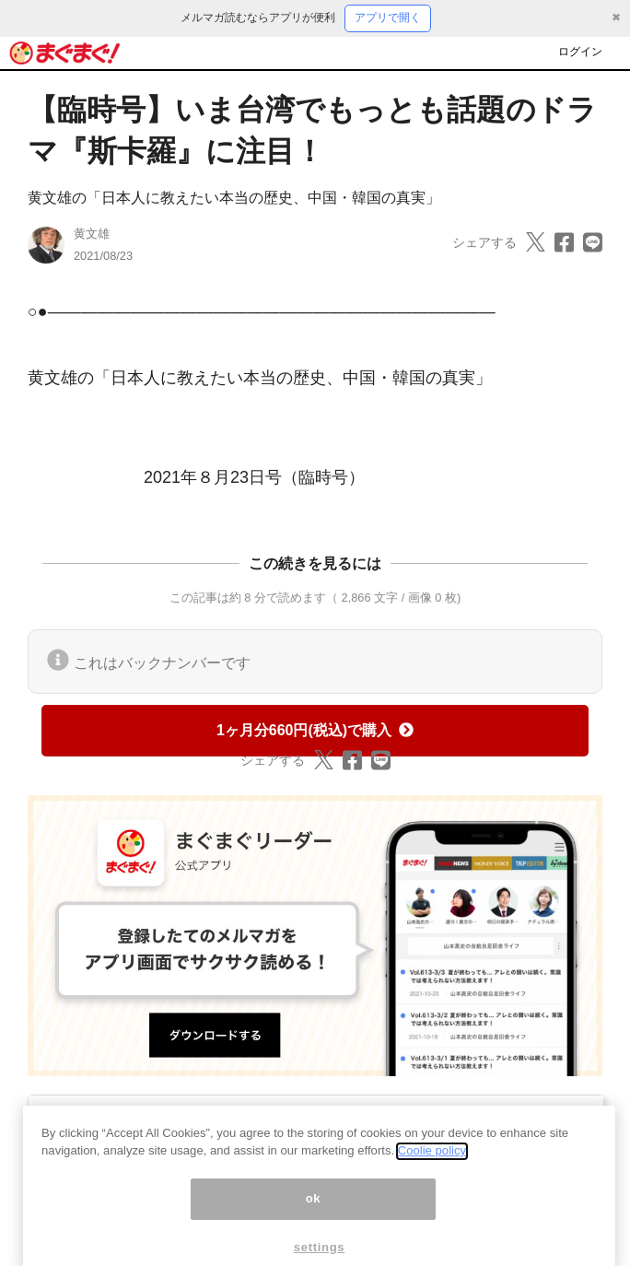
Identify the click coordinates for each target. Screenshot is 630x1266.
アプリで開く (388, 17)
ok (313, 1215)
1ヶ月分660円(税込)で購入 (315, 730)
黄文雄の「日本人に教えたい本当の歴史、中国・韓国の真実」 (234, 197)
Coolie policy (432, 1167)
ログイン (580, 51)
